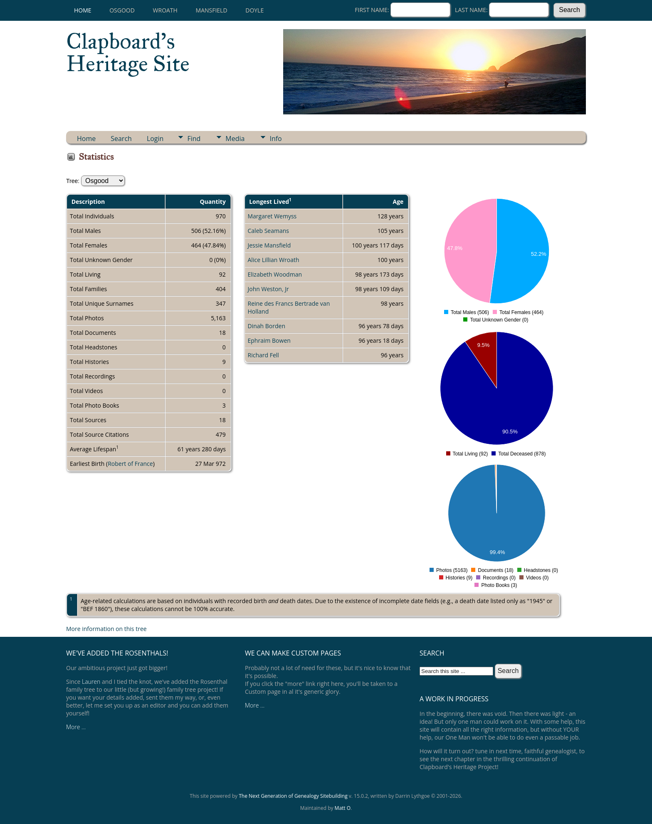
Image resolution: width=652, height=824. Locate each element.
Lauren (91, 681)
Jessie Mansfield (269, 245)
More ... (76, 727)
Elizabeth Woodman (275, 274)
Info (275, 138)
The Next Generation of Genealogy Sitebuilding (293, 795)
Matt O (343, 808)
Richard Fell (263, 355)
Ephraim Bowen (269, 340)
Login (155, 138)
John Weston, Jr (268, 289)
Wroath (165, 10)
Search (121, 138)
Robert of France (130, 464)
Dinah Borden (266, 326)
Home (82, 10)
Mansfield (211, 10)
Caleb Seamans (268, 231)
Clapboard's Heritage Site (128, 52)
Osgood (122, 10)
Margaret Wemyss (272, 216)
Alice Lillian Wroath (273, 260)
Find (193, 138)
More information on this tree (106, 629)
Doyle (254, 10)
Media (234, 138)
